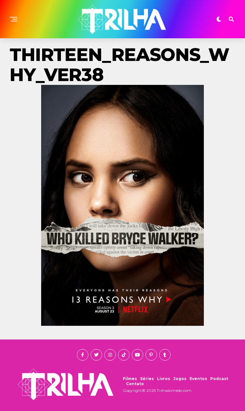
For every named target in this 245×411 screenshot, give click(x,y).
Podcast (219, 378)
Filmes (130, 378)
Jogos (179, 378)
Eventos (198, 378)
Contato (135, 383)
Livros (163, 378)
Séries (147, 378)
